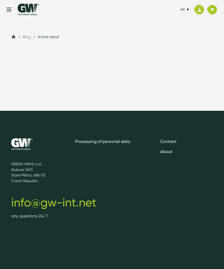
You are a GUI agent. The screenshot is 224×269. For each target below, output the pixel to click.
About (166, 151)
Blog (27, 37)
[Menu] (9, 9)
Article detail (48, 37)
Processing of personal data (102, 141)
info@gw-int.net (53, 202)
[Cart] (212, 9)
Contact (168, 141)
